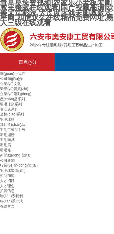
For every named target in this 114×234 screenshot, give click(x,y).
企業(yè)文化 (10, 84)
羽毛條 (5, 150)
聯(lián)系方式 (11, 201)
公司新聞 (7, 160)
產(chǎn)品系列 (12, 99)
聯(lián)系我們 (11, 196)
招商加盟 (7, 176)
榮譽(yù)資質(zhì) (14, 89)
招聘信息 (7, 191)
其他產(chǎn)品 (12, 124)
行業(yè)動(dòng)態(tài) (19, 165)
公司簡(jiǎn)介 (11, 79)
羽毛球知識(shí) (13, 170)
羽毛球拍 (7, 119)
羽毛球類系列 (11, 104)
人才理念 (7, 186)
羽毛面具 (7, 140)
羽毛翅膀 (7, 135)
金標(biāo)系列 (12, 114)
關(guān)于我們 (12, 73)
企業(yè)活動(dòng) (15, 94)
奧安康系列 (9, 109)
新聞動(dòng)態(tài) (15, 155)
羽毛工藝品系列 (13, 130)
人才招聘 (7, 181)
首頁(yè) (27, 61)
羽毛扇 (5, 145)
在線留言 (7, 206)
